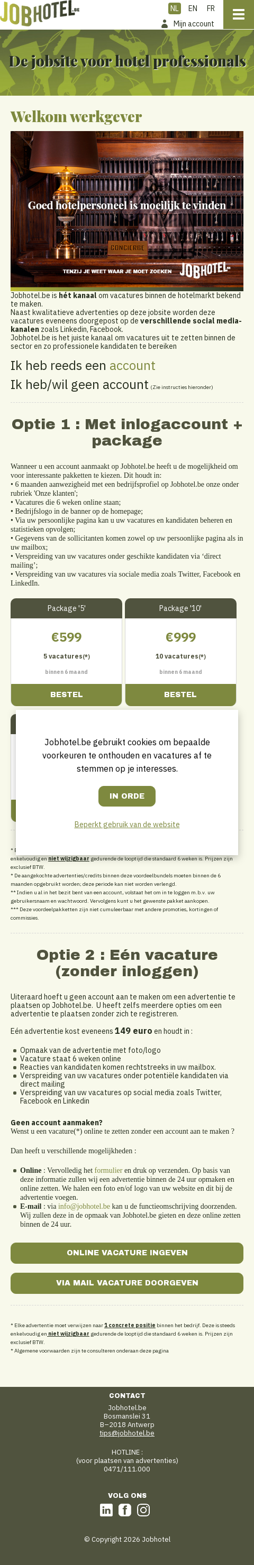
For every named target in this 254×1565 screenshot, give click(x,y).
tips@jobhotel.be (127, 1433)
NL (174, 8)
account (133, 365)
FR (211, 8)
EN (192, 8)
